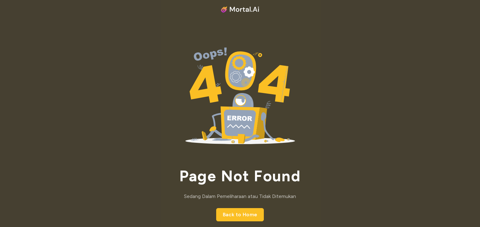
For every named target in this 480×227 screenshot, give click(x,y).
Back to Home (240, 215)
